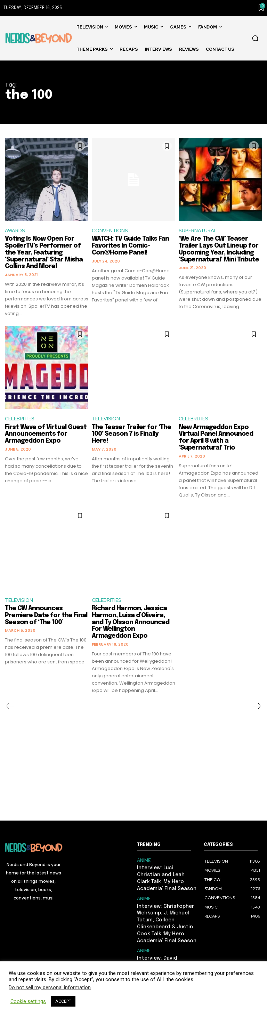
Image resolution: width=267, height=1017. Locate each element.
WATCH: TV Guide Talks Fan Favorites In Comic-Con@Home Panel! (130, 246)
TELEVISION (107, 419)
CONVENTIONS (111, 230)
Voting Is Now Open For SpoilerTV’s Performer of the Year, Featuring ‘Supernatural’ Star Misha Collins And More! (44, 253)
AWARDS (15, 230)
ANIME (143, 861)
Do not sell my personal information (50, 987)
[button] (255, 38)
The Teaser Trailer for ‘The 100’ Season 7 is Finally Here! (131, 435)
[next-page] (256, 708)
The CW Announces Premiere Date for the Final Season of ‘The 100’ (46, 617)
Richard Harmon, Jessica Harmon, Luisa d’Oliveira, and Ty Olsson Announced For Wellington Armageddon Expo (130, 624)
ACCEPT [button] (63, 1001)
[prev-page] (10, 708)
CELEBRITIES (21, 419)
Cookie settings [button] (28, 1001)
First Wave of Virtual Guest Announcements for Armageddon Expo (46, 435)
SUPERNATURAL (199, 230)
